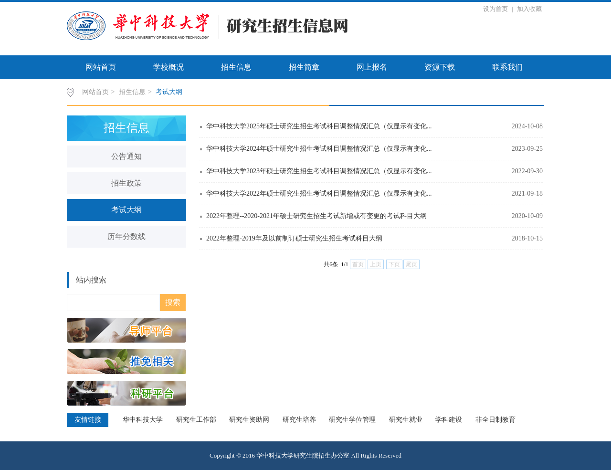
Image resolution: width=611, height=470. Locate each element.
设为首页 (496, 8)
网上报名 (372, 67)
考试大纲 (169, 91)
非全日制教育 (495, 419)
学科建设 (448, 419)
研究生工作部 (196, 419)
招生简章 (304, 67)
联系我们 (507, 67)
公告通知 (126, 156)
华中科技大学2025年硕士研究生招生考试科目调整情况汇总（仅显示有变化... (319, 126)
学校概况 (168, 67)
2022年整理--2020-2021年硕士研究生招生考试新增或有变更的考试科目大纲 (316, 215)
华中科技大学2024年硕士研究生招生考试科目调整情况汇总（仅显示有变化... (319, 148)
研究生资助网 (249, 419)
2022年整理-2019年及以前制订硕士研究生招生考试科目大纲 (294, 238)
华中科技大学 (143, 419)
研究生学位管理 (352, 419)
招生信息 (236, 67)
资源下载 (439, 67)
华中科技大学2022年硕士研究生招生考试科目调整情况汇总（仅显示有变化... (319, 193)
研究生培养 (299, 419)
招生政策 (126, 183)
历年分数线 (126, 236)
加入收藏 (529, 8)
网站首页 (100, 67)
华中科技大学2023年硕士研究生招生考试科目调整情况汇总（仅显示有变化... (319, 171)
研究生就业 (405, 419)
